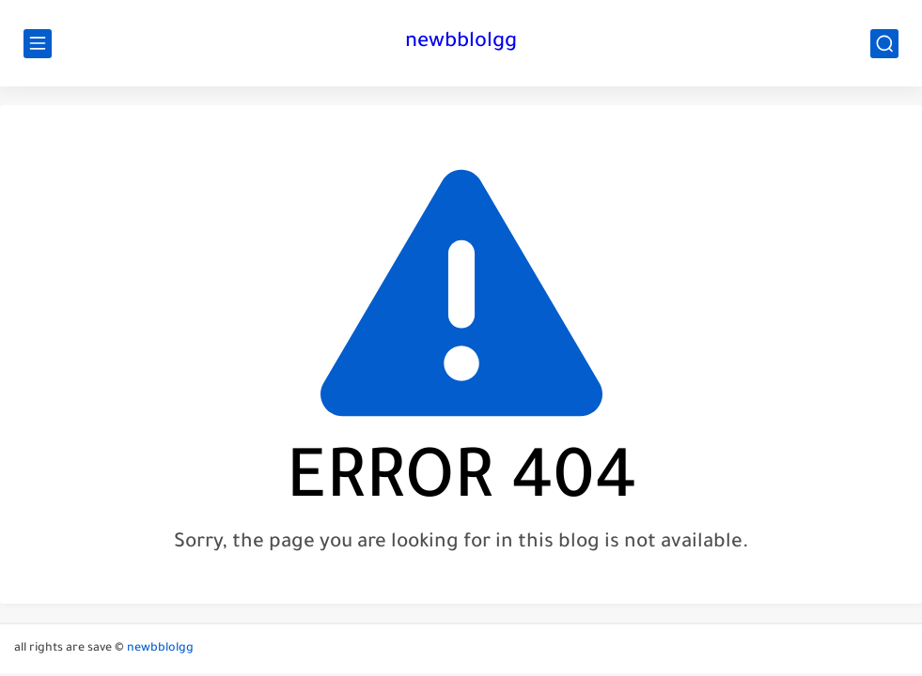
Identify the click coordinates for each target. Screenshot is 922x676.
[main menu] (37, 43)
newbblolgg (461, 43)
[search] (884, 43)
